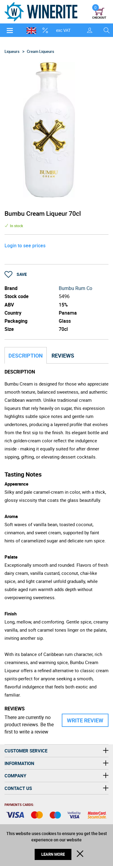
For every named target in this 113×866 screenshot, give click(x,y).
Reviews (63, 355)
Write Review (85, 720)
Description (25, 355)
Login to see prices (25, 245)
